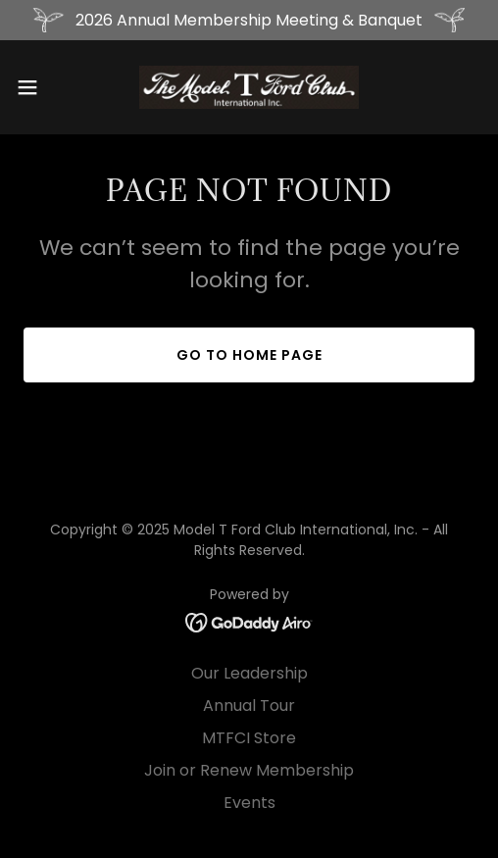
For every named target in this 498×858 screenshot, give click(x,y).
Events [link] (249, 802)
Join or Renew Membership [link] (249, 770)
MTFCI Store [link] (249, 738)
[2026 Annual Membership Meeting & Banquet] (249, 20)
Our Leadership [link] (249, 673)
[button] (44, 87)
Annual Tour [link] (249, 705)
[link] (249, 87)
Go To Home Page (249, 355)
